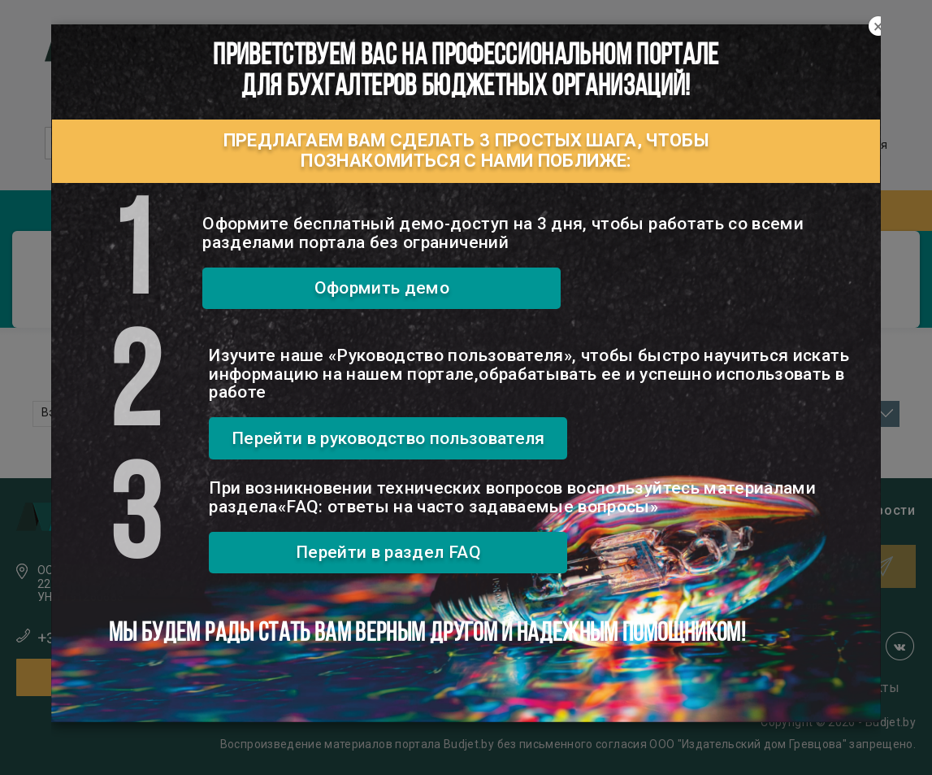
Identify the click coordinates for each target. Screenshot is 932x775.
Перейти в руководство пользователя (388, 438)
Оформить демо (382, 288)
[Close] (878, 27)
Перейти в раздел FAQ (388, 552)
